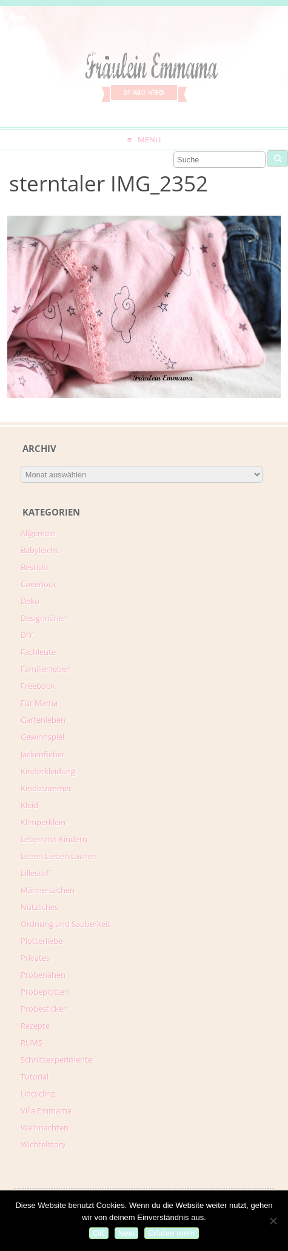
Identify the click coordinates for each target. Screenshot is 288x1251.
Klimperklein (43, 822)
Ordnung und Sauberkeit (65, 923)
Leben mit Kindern (54, 839)
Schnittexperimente (56, 1059)
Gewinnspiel (42, 736)
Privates (35, 957)
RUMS (31, 1042)
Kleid (29, 805)
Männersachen (48, 889)
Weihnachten (45, 1127)
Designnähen (44, 617)
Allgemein (38, 533)
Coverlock (38, 584)
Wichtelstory (43, 1144)
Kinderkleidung (48, 771)
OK (98, 1233)
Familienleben (46, 668)
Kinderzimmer (46, 788)
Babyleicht (39, 550)
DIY (27, 634)
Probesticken (44, 1008)
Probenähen (43, 974)
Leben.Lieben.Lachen (59, 856)
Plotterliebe (41, 940)
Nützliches (39, 906)
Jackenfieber (43, 754)
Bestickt (35, 567)
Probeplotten (45, 991)
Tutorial (35, 1076)
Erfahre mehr (171, 1233)
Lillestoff (36, 873)
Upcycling (38, 1093)
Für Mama (39, 702)
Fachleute (38, 651)
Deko (30, 601)
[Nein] (273, 1221)
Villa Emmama (46, 1110)
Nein (126, 1233)
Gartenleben (43, 719)
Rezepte (35, 1025)
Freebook (38, 685)
